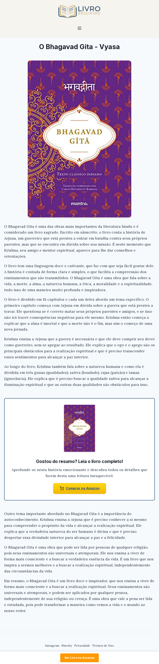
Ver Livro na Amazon (79, 657)
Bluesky (66, 645)
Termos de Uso (103, 645)
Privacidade (82, 645)
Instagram (52, 645)
